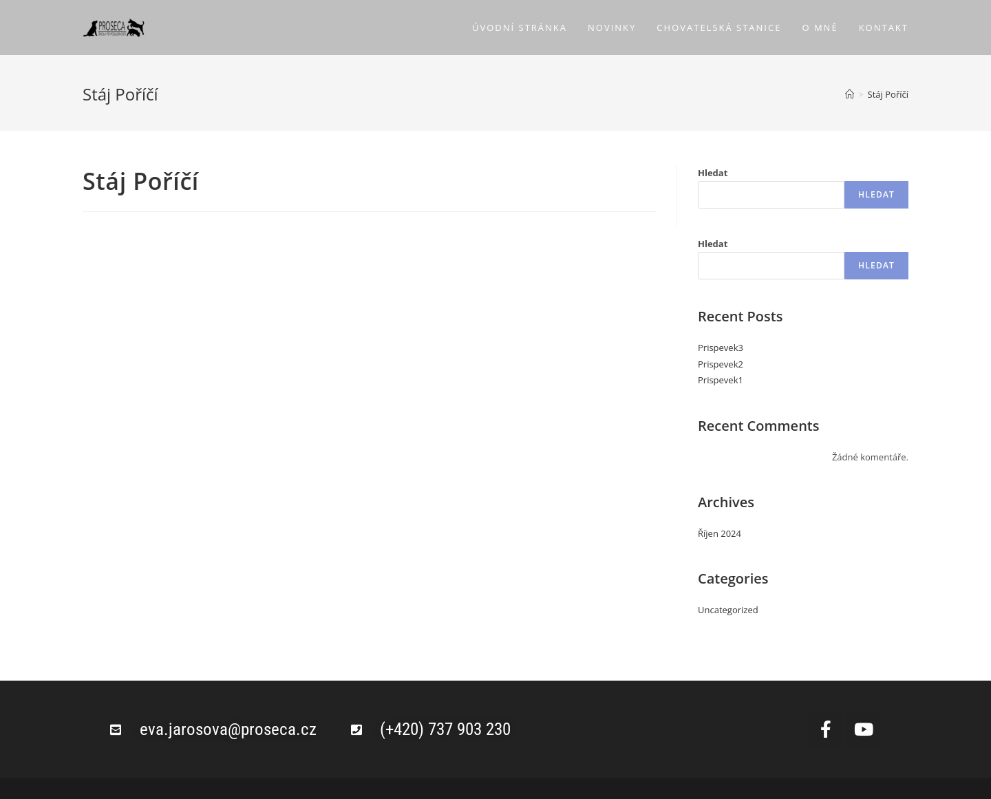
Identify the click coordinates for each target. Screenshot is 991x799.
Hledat (712, 173)
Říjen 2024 (719, 533)
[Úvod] (849, 94)
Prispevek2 (720, 364)
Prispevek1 (720, 380)
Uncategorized (728, 610)
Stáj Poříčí (888, 94)
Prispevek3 (720, 347)
